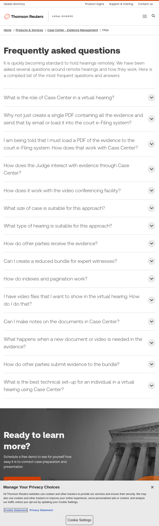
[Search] (153, 16)
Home (7, 30)
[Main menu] (144, 16)
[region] (79, 503)
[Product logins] (95, 4)
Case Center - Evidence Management (72, 30)
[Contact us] (145, 4)
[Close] (152, 487)
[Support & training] (121, 4)
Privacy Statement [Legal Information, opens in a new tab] (40, 510)
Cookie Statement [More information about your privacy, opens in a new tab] (15, 510)
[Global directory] (15, 4)
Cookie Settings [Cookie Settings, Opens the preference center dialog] (79, 520)
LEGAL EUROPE (62, 16)
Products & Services (29, 30)
